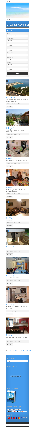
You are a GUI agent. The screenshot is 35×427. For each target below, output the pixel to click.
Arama (18, 73)
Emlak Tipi (9, 62)
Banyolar (9, 47)
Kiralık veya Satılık (10, 38)
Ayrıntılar (9, 106)
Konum (8, 33)
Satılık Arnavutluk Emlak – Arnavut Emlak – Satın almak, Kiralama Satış (17, 10)
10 (19, 350)
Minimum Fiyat (10, 52)
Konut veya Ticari (10, 67)
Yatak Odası (9, 43)
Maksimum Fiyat (10, 57)
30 (23, 350)
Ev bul (10, 31)
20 (21, 350)
